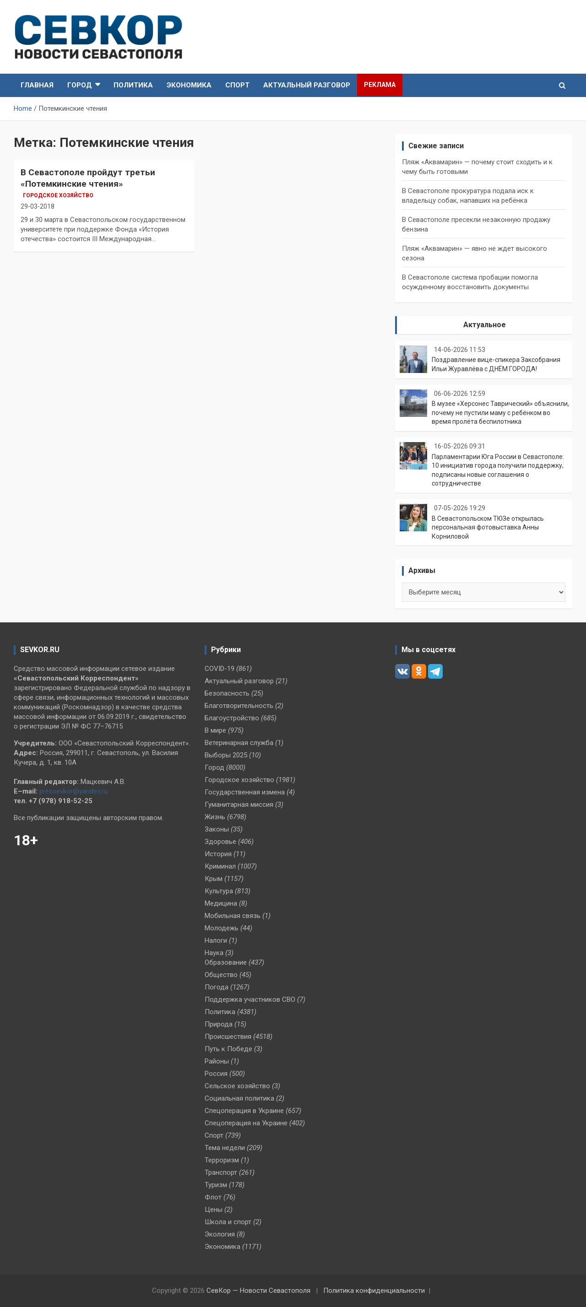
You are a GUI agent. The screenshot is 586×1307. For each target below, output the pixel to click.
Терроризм (222, 1160)
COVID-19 (219, 668)
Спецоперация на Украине (246, 1123)
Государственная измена (245, 792)
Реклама (380, 84)
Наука (214, 953)
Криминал (220, 866)
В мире (215, 730)
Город (79, 85)
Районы (217, 1061)
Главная (37, 85)
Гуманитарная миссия (239, 804)
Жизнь (215, 817)
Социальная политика (239, 1098)
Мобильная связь (232, 916)
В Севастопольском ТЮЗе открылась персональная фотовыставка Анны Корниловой (488, 527)
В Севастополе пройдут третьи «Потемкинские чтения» (88, 178)
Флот (213, 1197)
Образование (226, 962)
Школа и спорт (228, 1222)
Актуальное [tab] (484, 324)
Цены (213, 1209)
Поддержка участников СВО (250, 999)
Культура (219, 891)
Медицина (221, 903)
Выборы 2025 (226, 755)
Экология (220, 1234)
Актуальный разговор (306, 85)
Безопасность (227, 693)
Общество (221, 975)
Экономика (189, 85)
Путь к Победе (228, 1049)
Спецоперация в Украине (244, 1111)
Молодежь (222, 928)
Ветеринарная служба (239, 743)
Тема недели (225, 1148)
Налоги (216, 940)
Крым (213, 879)
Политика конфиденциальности (374, 1290)
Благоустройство (232, 718)
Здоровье (220, 841)
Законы (217, 829)
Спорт (237, 85)
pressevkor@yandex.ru (73, 791)
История (218, 854)
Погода (216, 987)
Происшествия (228, 1036)
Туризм (216, 1185)
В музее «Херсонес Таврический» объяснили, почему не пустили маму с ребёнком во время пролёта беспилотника (500, 412)
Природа (219, 1024)
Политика (133, 85)
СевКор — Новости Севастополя (258, 1290)
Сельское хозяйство (237, 1086)
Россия (216, 1073)
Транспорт (221, 1172)
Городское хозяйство (58, 195)
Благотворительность (239, 706)
